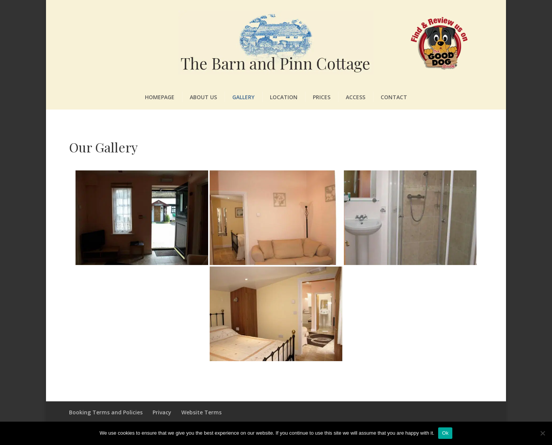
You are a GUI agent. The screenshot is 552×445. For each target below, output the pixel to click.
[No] (542, 433)
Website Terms (201, 412)
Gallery (243, 97)
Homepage (159, 97)
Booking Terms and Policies (106, 412)
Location (283, 97)
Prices (321, 97)
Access (355, 97)
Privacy (162, 412)
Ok (445, 433)
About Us (203, 97)
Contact (394, 97)
